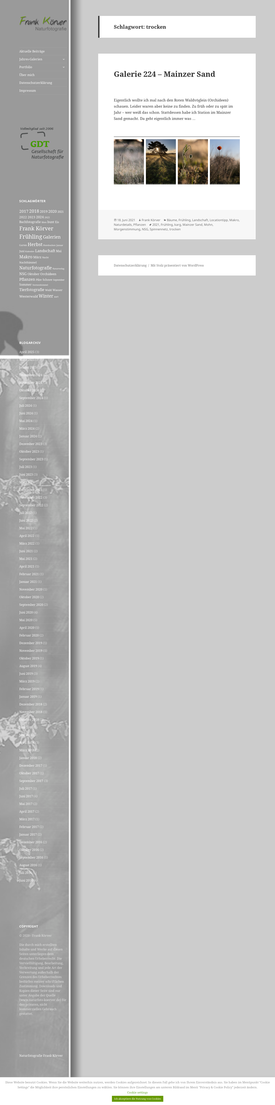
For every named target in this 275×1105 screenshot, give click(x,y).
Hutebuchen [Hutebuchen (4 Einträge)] (49, 245)
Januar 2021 (28, 582)
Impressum (27, 90)
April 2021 (26, 566)
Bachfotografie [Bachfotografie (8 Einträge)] (30, 222)
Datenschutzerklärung (35, 83)
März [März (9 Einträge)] (37, 257)
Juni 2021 (26, 551)
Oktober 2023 (29, 451)
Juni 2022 (26, 520)
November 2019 (30, 651)
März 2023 (27, 482)
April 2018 (26, 742)
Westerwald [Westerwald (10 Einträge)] (28, 296)
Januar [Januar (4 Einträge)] (59, 245)
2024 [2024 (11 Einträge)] (40, 217)
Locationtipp (219, 220)
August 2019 (28, 666)
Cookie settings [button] (137, 1092)
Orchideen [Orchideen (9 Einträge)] (48, 274)
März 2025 (27, 359)
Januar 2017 (28, 834)
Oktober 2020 (29, 597)
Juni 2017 (26, 796)
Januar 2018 (28, 758)
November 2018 (30, 712)
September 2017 (31, 781)
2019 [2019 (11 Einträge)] (44, 211)
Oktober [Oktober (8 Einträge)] (34, 274)
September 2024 (31, 398)
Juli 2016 (25, 873)
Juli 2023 (25, 467)
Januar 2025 (28, 367)
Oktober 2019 (29, 658)
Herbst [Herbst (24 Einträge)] (35, 244)
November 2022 (30, 497)
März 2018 (27, 750)
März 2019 (27, 681)
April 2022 (26, 536)
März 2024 (27, 428)
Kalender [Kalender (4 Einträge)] (29, 251)
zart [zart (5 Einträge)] (56, 296)
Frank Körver (151, 220)
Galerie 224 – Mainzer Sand (164, 74)
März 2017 (27, 819)
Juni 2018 (26, 727)
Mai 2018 (25, 735)
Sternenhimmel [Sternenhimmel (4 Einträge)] (40, 285)
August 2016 (28, 865)
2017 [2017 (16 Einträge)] (23, 211)
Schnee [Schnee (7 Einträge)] (47, 279)
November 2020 (30, 589)
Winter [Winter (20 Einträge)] (46, 296)
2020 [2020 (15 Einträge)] (52, 211)
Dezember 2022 (30, 490)
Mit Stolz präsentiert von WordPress (177, 265)
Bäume (172, 220)
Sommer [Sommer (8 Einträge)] (25, 284)
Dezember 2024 (30, 375)
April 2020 (26, 628)
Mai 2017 (25, 804)
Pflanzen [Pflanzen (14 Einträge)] (27, 279)
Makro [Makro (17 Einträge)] (25, 256)
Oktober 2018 (29, 719)
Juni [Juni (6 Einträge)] (21, 251)
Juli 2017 (25, 788)
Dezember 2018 (30, 704)
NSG (145, 229)
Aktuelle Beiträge (32, 51)
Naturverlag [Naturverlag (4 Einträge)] (58, 268)
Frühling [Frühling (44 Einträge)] (30, 236)
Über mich (27, 75)
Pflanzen (139, 224)
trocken (175, 229)
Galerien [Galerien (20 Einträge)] (52, 237)
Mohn (208, 224)
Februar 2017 (29, 827)
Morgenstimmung (127, 229)
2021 (155, 224)
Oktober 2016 (29, 850)
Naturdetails (123, 224)
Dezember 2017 (30, 765)
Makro (234, 220)
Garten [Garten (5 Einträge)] (23, 245)
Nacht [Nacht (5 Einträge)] (45, 257)
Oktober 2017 (29, 773)
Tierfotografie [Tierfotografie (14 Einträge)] (31, 289)
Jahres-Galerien (30, 59)
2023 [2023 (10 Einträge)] (31, 217)
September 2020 (31, 605)
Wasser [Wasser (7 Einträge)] (57, 290)
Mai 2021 (25, 559)
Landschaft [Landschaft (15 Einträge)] (45, 250)
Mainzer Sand (192, 224)
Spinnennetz (159, 229)
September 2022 (31, 505)
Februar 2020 (29, 635)
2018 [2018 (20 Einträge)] (34, 211)
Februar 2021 (29, 574)
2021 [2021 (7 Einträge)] (60, 211)
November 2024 (30, 382)
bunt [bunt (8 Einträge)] (50, 222)
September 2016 (31, 857)
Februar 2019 (29, 689)
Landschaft (200, 220)
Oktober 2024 (29, 390)
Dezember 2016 (30, 842)
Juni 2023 (26, 474)
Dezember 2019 (30, 643)
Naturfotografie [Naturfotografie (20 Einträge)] (35, 268)
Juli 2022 (25, 513)
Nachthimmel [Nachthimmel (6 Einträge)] (28, 262)
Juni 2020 (26, 612)
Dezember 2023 (30, 444)
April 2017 (26, 811)
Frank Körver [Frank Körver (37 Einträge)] (36, 228)
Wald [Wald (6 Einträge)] (48, 290)
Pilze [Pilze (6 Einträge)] (39, 279)
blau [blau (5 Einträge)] (44, 222)
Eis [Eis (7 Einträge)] (57, 222)
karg (177, 224)
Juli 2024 (25, 405)
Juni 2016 (26, 880)
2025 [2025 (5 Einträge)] (47, 217)
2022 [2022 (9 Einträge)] (23, 217)
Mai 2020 (25, 620)
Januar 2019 (28, 696)
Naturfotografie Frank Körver (41, 1055)
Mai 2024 (25, 421)
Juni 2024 (26, 413)
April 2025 (26, 352)
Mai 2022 (25, 528)
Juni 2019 (26, 674)
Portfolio (25, 67)
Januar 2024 (28, 436)
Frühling (185, 220)
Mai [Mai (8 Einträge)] (58, 251)
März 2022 (27, 543)
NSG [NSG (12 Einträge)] (23, 273)
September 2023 (31, 459)
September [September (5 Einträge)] (59, 279)
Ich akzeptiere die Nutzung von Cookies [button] (137, 1098)
